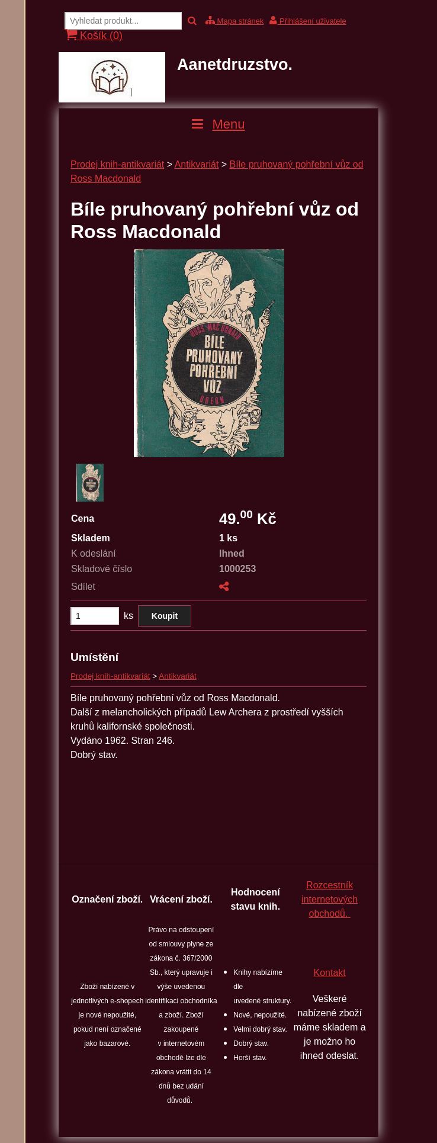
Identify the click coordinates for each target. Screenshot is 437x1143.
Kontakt (330, 973)
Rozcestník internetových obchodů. (329, 899)
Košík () (94, 35)
